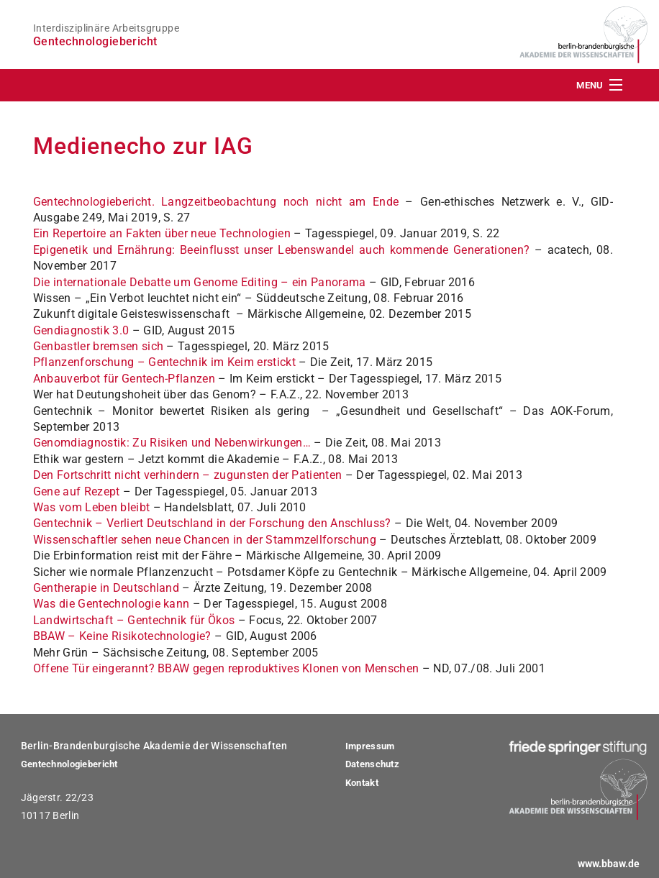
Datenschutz (372, 764)
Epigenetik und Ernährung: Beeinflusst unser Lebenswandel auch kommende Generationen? (281, 250)
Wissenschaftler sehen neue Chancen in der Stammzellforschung (204, 540)
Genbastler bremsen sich (98, 346)
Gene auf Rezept (76, 491)
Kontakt (361, 782)
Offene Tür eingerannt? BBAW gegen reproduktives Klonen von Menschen (226, 668)
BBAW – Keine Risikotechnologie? (122, 636)
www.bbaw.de (609, 864)
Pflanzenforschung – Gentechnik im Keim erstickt (164, 362)
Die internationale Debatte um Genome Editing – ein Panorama (199, 282)
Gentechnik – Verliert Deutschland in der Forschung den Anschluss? (212, 523)
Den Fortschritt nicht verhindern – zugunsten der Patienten (187, 475)
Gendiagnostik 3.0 (81, 330)
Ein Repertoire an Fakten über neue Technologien (162, 233)
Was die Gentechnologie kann (111, 604)
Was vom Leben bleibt (91, 507)
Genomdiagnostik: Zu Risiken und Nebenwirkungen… (172, 442)
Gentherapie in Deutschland (106, 588)
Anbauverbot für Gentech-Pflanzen (124, 378)
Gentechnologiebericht (69, 764)
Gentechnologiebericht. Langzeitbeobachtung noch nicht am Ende (216, 202)
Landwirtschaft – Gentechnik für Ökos (134, 620)
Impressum (370, 746)
